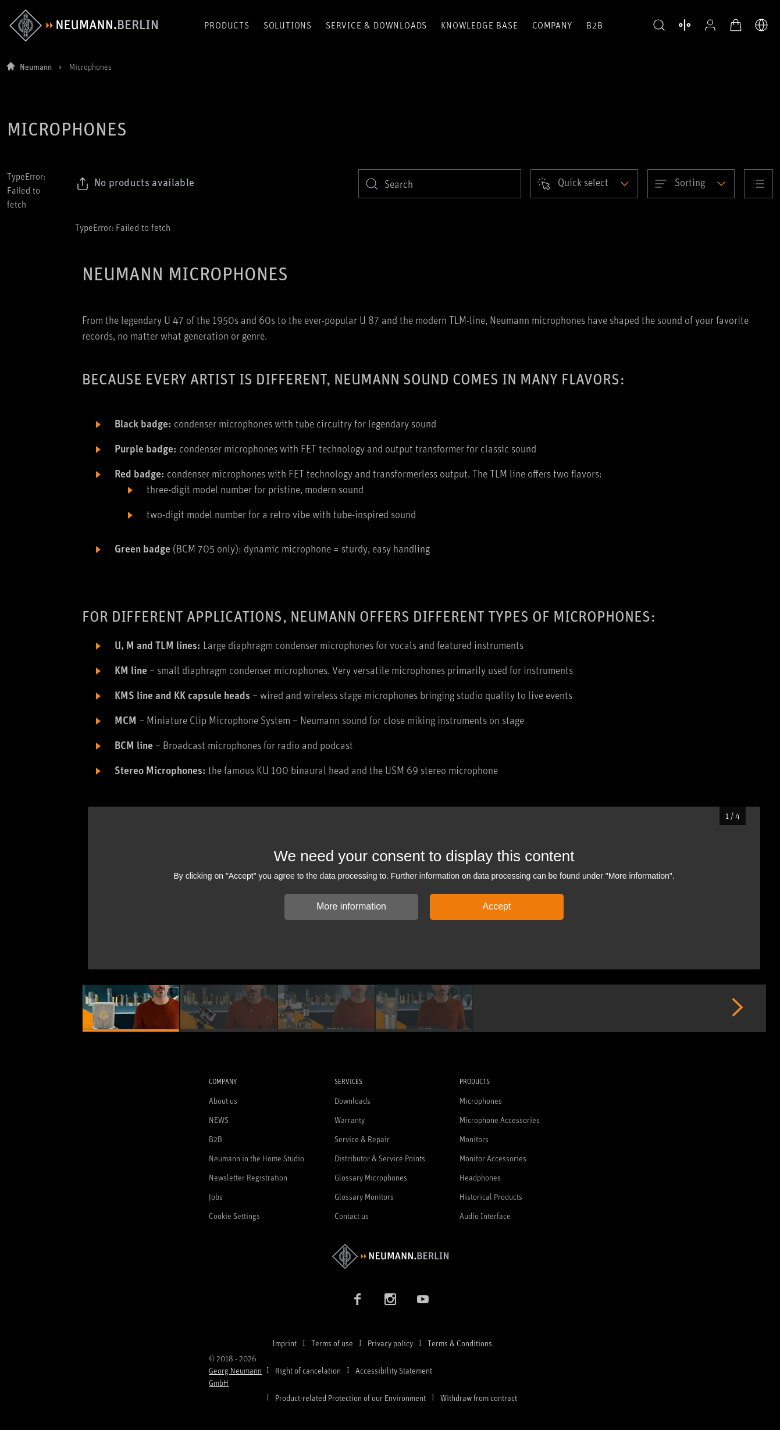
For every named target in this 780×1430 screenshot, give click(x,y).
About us (223, 1101)
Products (226, 25)
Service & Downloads (376, 25)
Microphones (481, 1101)
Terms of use (332, 1343)
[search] (439, 183)
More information (351, 906)
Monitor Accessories (493, 1158)
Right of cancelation (308, 1370)
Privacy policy (390, 1343)
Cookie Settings (234, 1216)
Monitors (474, 1139)
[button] (659, 25)
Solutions (287, 25)
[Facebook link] (357, 1299)
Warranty (349, 1120)
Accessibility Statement (393, 1370)
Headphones (480, 1177)
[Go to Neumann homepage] (390, 1256)
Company (552, 25)
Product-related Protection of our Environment (350, 1398)
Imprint (284, 1343)
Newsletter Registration (248, 1177)
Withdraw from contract (478, 1398)
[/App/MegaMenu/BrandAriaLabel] (83, 25)
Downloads (352, 1101)
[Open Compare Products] (684, 25)
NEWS (219, 1120)
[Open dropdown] (584, 183)
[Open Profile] (710, 25)
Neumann (36, 67)
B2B (594, 25)
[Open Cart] (735, 25)
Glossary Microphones (370, 1177)
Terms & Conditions (460, 1343)
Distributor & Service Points (379, 1158)
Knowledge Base (479, 25)
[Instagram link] (390, 1299)
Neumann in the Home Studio (256, 1158)
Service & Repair (362, 1139)
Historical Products (491, 1196)
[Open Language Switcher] (761, 25)
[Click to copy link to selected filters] (135, 183)
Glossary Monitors (364, 1196)
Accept (497, 906)
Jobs (216, 1196)
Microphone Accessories (500, 1120)
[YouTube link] (422, 1299)
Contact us (351, 1216)
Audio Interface (485, 1216)
